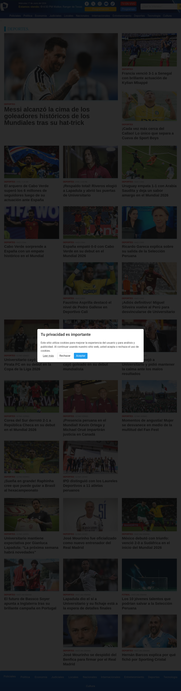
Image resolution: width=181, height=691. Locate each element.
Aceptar (80, 355)
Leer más (48, 355)
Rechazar (64, 355)
